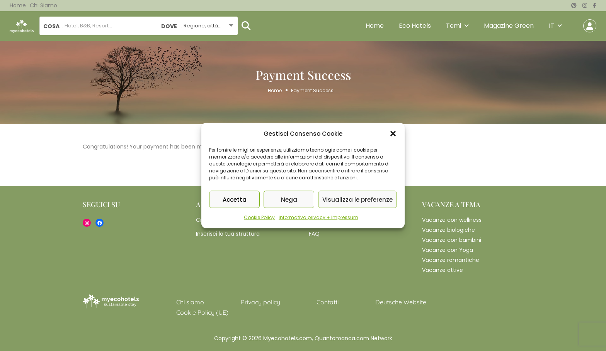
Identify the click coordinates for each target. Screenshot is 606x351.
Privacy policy (260, 302)
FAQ (314, 234)
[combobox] (196, 26)
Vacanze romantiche (450, 260)
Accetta (235, 199)
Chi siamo (43, 5)
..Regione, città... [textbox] (201, 25)
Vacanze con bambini (451, 240)
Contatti (328, 302)
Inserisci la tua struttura (228, 234)
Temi (453, 25)
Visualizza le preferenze (357, 199)
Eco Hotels (415, 25)
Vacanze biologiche (448, 230)
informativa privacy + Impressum (318, 217)
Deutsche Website (400, 302)
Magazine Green (509, 25)
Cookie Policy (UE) (202, 312)
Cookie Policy (259, 217)
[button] (393, 134)
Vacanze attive (442, 270)
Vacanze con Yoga (447, 250)
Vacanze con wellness (452, 220)
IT (551, 25)
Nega (289, 199)
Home (18, 5)
